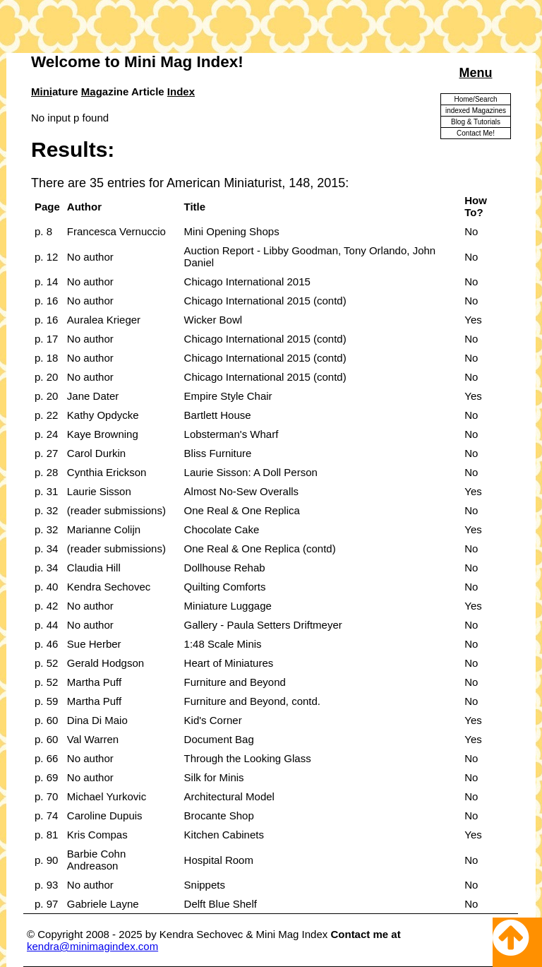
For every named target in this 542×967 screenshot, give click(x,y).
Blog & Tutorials (475, 122)
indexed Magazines (475, 110)
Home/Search (475, 99)
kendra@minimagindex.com (92, 946)
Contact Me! (476, 133)
